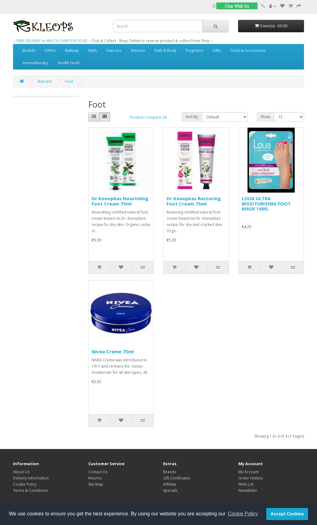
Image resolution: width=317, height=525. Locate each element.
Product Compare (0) (148, 117)
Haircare (113, 50)
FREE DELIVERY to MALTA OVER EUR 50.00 (51, 40)
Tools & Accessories (248, 50)
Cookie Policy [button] (243, 513)
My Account (248, 471)
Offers (50, 50)
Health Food (68, 62)
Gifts (217, 50)
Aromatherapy (35, 62)
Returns (95, 478)
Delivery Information (31, 478)
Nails (92, 50)
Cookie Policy (25, 484)
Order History (250, 478)
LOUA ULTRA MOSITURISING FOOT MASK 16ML (266, 203)
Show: (265, 116)
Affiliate (169, 484)
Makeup (72, 50)
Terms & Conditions (30, 490)
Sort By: (192, 116)
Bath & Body (165, 50)
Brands (29, 50)
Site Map (95, 484)
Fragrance (194, 50)
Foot (69, 81)
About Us (21, 471)
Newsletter (247, 490)
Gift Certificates (176, 478)
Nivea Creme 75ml (113, 351)
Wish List (246, 484)
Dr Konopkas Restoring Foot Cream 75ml (194, 201)
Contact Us (97, 471)
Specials (170, 490)
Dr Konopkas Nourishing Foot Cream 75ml (120, 201)
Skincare (138, 50)
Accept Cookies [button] (287, 513)
